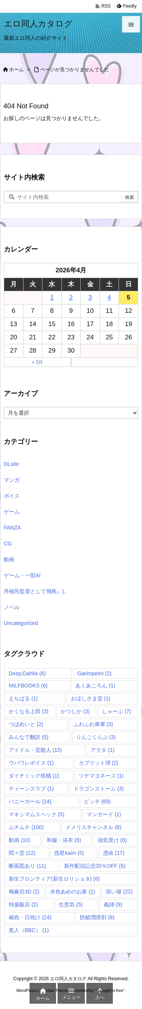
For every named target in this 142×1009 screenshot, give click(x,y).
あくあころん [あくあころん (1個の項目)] (95, 686)
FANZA (12, 528)
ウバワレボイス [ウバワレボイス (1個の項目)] (31, 763)
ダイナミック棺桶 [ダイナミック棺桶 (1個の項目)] (34, 776)
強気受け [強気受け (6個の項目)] (112, 840)
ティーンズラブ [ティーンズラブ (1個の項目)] (31, 789)
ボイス (12, 496)
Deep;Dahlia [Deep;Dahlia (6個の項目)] (27, 673)
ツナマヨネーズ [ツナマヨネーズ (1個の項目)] (101, 776)
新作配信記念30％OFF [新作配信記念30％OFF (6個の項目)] (95, 866)
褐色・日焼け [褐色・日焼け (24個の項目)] (30, 917)
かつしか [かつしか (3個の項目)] (75, 711)
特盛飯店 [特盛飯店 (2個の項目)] (23, 904)
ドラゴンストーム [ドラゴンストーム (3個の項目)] (98, 789)
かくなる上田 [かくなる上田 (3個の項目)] (28, 711)
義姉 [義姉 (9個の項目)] (113, 904)
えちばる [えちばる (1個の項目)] (23, 698)
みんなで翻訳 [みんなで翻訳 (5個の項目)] (28, 737)
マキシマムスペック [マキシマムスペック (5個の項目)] (36, 814)
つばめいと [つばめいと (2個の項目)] (26, 724)
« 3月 (37, 362)
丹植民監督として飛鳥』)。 (36, 591)
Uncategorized (21, 623)
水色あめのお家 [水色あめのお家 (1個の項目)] (72, 892)
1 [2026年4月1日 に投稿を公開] (51, 297)
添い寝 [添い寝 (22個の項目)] (119, 892)
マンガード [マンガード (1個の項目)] (104, 814)
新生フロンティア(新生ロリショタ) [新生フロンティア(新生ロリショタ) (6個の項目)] (54, 879)
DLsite (11, 464)
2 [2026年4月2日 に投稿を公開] (71, 297)
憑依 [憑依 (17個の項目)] (114, 853)
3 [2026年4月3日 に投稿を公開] (90, 297)
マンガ (12, 480)
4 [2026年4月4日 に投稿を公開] (109, 297)
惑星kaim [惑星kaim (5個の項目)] (69, 853)
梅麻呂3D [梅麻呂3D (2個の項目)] (24, 892)
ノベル (12, 607)
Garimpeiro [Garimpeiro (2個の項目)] (94, 673)
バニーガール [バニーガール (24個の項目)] (30, 801)
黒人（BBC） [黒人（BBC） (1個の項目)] (29, 930)
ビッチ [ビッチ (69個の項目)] (97, 801)
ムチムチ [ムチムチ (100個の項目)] (26, 827)
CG (8, 543)
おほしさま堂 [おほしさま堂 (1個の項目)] (91, 698)
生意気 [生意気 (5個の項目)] (71, 904)
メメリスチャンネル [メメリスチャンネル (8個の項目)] (93, 827)
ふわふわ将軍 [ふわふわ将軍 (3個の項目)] (93, 724)
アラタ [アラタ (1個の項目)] (102, 750)
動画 (9, 559)
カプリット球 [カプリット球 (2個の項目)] (99, 763)
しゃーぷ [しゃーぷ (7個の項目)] (116, 711)
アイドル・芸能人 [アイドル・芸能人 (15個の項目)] (35, 750)
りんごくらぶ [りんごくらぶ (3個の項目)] (96, 737)
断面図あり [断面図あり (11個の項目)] (27, 866)
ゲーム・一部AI (22, 575)
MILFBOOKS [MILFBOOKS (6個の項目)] (28, 686)
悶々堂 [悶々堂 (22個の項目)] (22, 853)
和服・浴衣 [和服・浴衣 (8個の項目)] (64, 840)
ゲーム (12, 512)
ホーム (16, 69)
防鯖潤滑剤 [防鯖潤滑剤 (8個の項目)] (97, 917)
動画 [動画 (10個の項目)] (19, 840)
